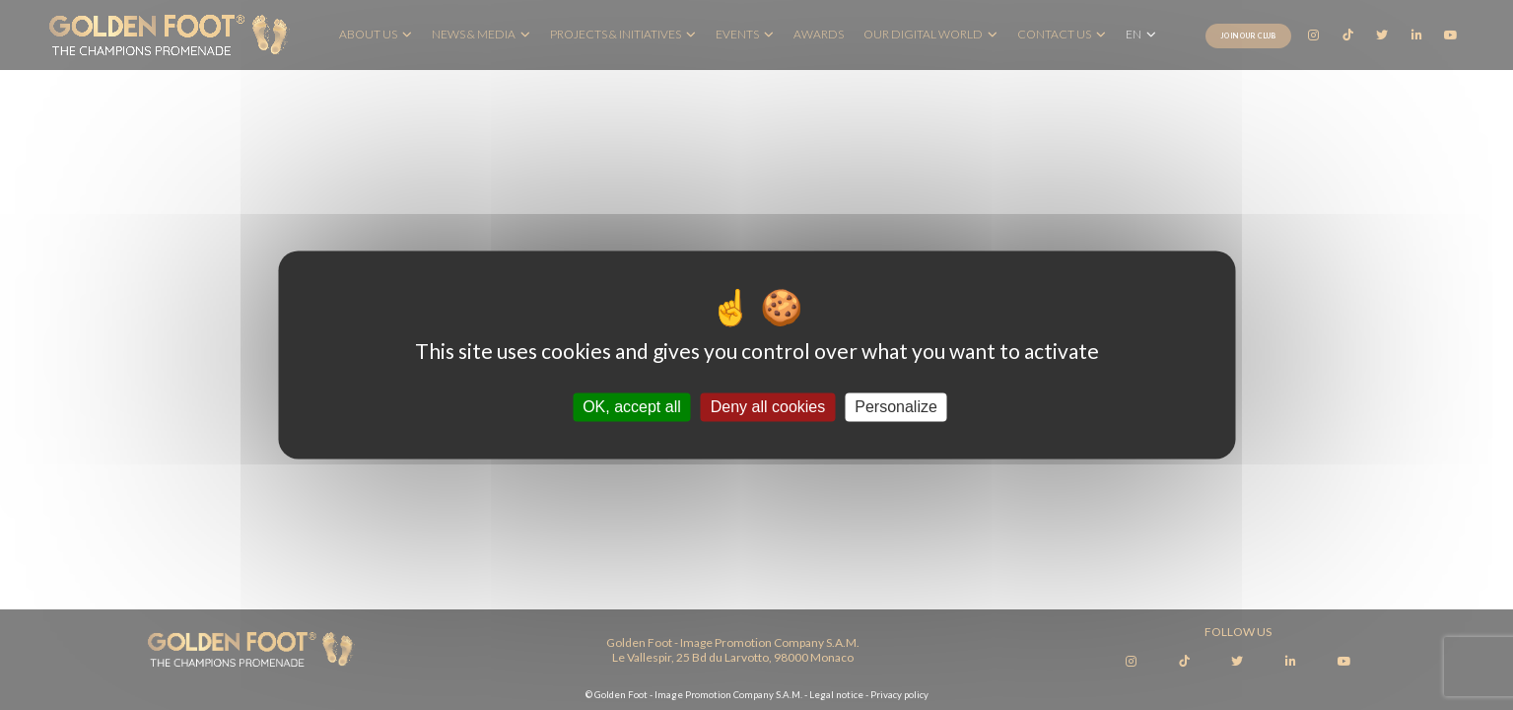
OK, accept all (632, 406)
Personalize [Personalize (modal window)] (896, 406)
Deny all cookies (768, 406)
